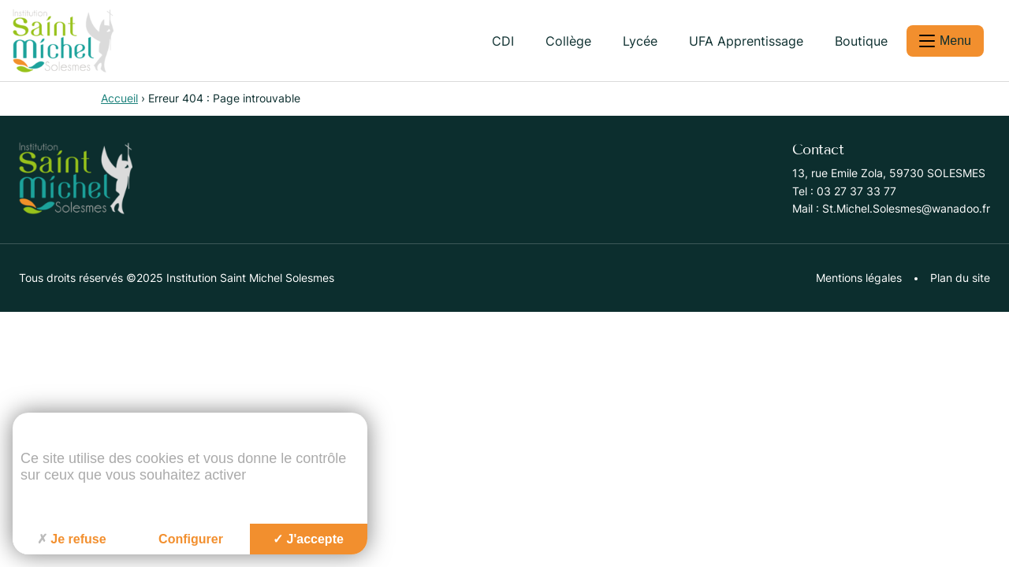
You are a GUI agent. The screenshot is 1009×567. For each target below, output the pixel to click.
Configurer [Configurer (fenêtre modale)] (190, 539)
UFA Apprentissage (746, 41)
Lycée (640, 41)
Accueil (119, 98)
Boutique (861, 41)
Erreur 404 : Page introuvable (224, 98)
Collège (568, 41)
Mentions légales (859, 277)
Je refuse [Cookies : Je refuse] (71, 539)
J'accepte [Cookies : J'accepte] (308, 539)
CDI (503, 41)
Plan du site (960, 277)
